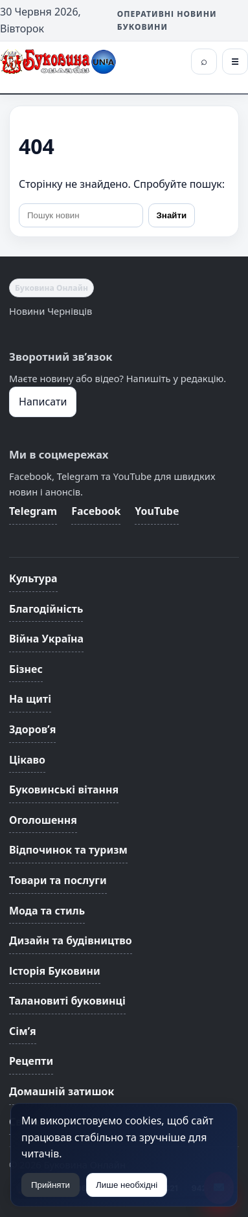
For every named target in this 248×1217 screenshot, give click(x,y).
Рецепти (31, 1061)
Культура (33, 578)
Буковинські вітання (63, 789)
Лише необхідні (126, 1185)
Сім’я (22, 1031)
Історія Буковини (54, 971)
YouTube (157, 511)
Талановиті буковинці (67, 1001)
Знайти (172, 215)
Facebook (95, 511)
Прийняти (50, 1185)
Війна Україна (46, 638)
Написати (43, 401)
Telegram (33, 511)
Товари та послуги (58, 880)
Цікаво (27, 760)
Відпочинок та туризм (68, 850)
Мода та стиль (47, 911)
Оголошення (43, 820)
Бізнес (26, 669)
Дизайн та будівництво (70, 940)
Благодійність (46, 609)
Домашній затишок (61, 1091)
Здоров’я (32, 729)
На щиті (30, 699)
